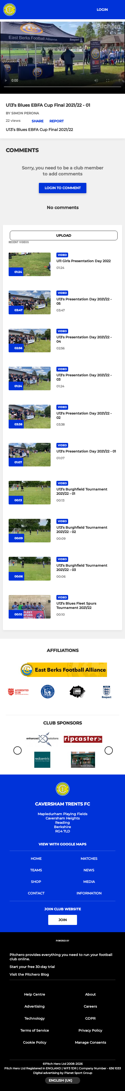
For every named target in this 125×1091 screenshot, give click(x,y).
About (90, 994)
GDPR (90, 1018)
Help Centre (34, 994)
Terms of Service (34, 1030)
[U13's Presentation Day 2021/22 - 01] (30, 454)
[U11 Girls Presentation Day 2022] (30, 264)
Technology (34, 1018)
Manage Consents (90, 1042)
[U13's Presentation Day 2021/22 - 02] (30, 416)
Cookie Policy (34, 1042)
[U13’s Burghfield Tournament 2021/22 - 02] (30, 530)
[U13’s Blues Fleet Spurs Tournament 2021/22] (30, 607)
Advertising (34, 1006)
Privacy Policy (90, 1030)
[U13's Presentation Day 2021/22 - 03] (30, 378)
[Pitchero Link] (63, 947)
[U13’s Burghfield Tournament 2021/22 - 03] (30, 568)
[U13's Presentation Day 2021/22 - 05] (30, 302)
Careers (90, 1006)
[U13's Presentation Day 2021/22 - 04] (30, 340)
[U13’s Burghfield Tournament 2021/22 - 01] (30, 492)
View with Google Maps (62, 844)
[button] (34, 121)
